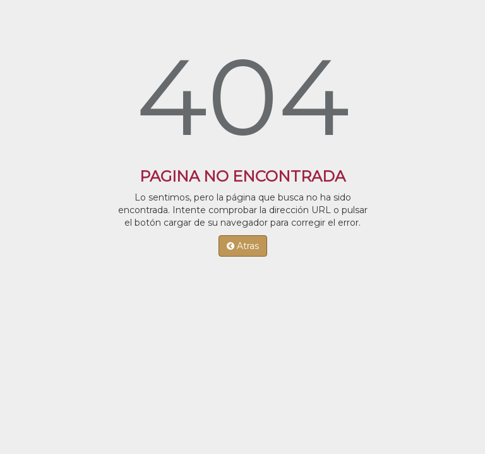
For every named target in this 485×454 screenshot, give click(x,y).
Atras (243, 246)
